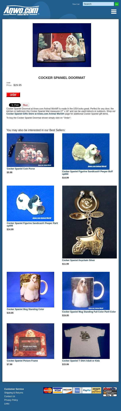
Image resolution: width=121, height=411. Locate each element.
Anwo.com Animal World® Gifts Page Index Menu (114, 11)
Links (6, 403)
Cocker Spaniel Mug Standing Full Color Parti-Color (89, 312)
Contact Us (9, 396)
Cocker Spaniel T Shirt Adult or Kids (81, 360)
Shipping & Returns (13, 392)
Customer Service (14, 389)
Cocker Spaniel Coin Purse (21, 169)
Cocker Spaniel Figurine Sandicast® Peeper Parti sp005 (32, 224)
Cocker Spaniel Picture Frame (22, 360)
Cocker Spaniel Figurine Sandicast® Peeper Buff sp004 (87, 172)
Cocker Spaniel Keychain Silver (78, 260)
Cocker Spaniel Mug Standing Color (25, 309)
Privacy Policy (11, 400)
